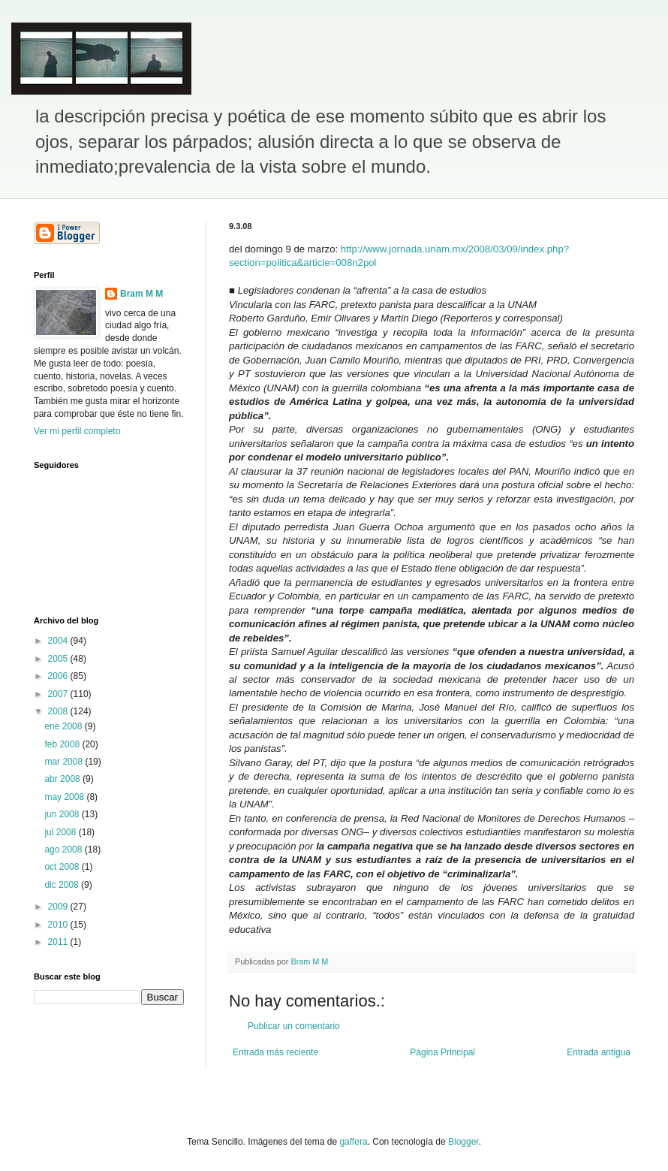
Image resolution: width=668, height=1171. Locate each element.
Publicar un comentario (294, 1026)
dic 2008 (62, 885)
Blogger (463, 1141)
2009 (59, 906)
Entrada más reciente (275, 1052)
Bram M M (141, 293)
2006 (59, 676)
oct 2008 (62, 867)
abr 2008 (63, 779)
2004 (59, 640)
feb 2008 (63, 744)
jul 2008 (61, 832)
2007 (59, 694)
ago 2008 (64, 849)
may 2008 (65, 797)
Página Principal (442, 1052)
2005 (59, 658)
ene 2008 (64, 726)
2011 (59, 942)
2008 (59, 711)
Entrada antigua (598, 1052)
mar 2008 (64, 761)
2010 (59, 924)
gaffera (353, 1141)
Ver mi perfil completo (77, 431)
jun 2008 (62, 814)
